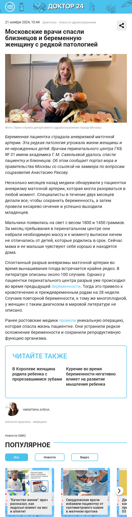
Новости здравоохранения (77, 22)
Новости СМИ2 (15, 435)
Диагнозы (49, 22)
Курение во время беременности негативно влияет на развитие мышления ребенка (91, 376)
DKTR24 (66, 7)
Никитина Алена (36, 409)
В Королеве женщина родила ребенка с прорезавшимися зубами (37, 374)
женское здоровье (18, 421)
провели (67, 320)
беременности (66, 286)
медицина (40, 421)
